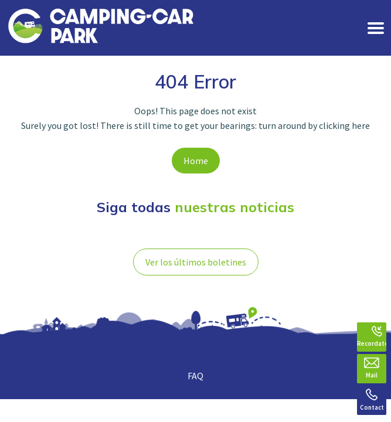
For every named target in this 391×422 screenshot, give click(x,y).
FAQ (195, 376)
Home (195, 160)
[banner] (101, 27)
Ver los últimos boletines (195, 262)
